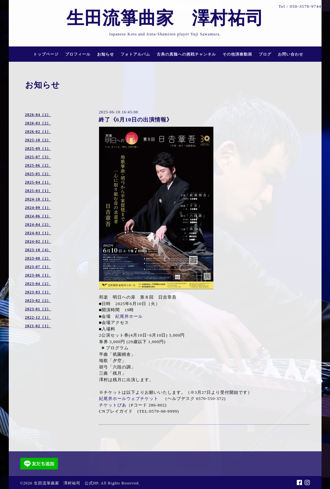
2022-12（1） (38, 317)
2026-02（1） (38, 131)
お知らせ (105, 54)
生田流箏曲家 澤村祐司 (173, 18)
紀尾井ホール (129, 316)
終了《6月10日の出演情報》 (136, 120)
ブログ (265, 54)
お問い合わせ (290, 54)
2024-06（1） (38, 216)
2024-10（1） (38, 199)
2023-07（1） (38, 266)
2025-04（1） (38, 182)
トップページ (46, 54)
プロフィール (78, 54)
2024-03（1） (38, 233)
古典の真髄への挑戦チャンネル (186, 54)
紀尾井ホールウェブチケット (128, 398)
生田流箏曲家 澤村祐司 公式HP (66, 483)
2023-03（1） (38, 292)
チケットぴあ (112, 405)
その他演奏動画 (237, 54)
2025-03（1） (38, 190)
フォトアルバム (135, 54)
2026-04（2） (38, 114)
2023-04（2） (38, 283)
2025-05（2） (38, 174)
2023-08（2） (38, 258)
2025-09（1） (38, 148)
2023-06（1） (38, 275)
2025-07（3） (38, 157)
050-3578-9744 (305, 6)
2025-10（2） (38, 140)
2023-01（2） (38, 309)
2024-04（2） (38, 224)
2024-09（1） (38, 207)
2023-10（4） (38, 250)
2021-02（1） (38, 326)
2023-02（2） (38, 300)
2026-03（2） (38, 123)
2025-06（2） (38, 165)
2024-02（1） (38, 241)
